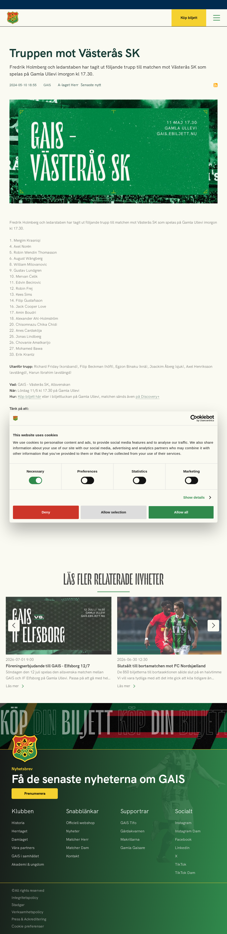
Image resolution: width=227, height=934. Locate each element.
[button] (14, 634)
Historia (18, 822)
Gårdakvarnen (132, 831)
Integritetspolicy (25, 897)
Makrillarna (130, 839)
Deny (46, 512)
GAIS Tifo (128, 822)
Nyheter (73, 831)
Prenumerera (34, 793)
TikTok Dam (185, 872)
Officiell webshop (80, 822)
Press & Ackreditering (29, 919)
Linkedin (182, 847)
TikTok (180, 864)
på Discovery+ (148, 405)
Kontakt (72, 856)
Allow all (181, 512)
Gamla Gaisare (132, 847)
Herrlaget (19, 831)
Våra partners (23, 847)
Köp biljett (189, 17)
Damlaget (20, 839)
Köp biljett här (29, 405)
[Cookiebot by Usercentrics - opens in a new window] (194, 418)
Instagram (183, 822)
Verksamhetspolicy (27, 912)
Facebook (183, 839)
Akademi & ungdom (28, 864)
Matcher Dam (77, 847)
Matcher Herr (77, 839)
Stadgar (18, 904)
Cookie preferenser (28, 926)
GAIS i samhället (25, 856)
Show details (194, 497)
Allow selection (113, 512)
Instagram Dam (188, 831)
